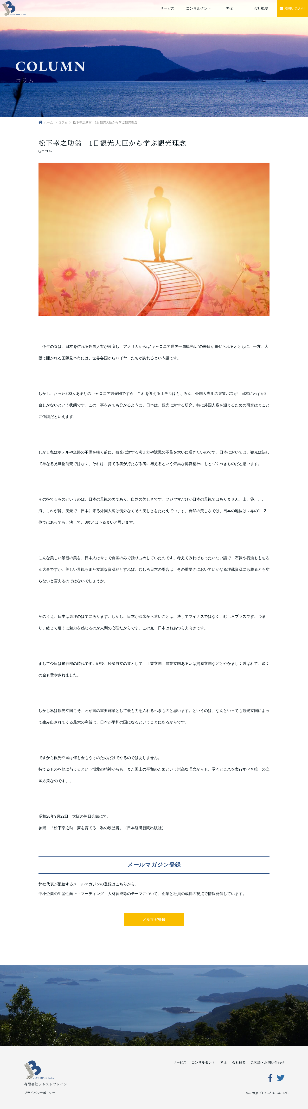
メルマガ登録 (154, 920)
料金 (229, 8)
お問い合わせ (292, 8)
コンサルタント (198, 8)
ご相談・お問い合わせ (267, 1062)
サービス (167, 8)
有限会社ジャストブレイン (45, 1084)
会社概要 (261, 8)
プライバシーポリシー (39, 1093)
